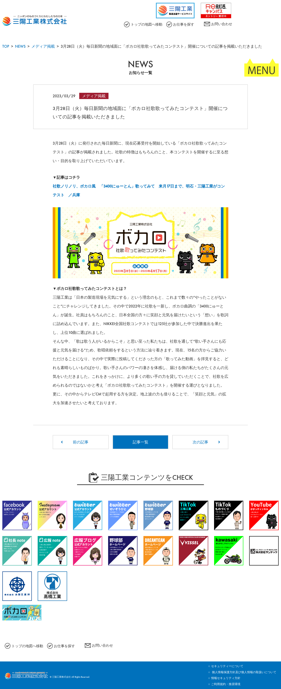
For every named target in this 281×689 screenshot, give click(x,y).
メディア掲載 (43, 46)
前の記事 (80, 442)
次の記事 (200, 442)
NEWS (20, 46)
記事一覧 (140, 442)
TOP (5, 46)
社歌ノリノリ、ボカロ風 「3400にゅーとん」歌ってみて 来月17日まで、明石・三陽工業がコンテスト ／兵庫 (139, 190)
